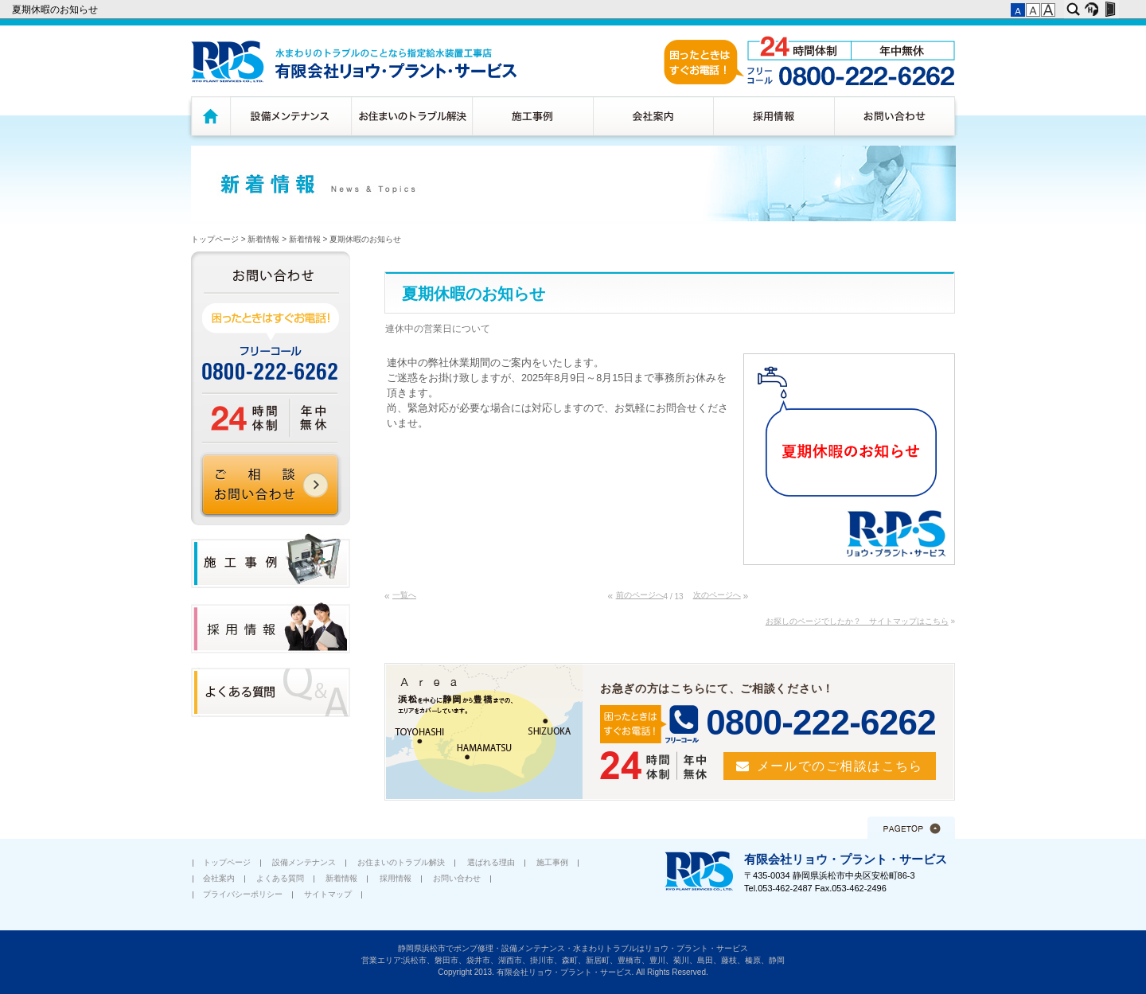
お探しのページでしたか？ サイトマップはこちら (857, 621)
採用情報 (773, 115)
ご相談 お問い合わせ (270, 484)
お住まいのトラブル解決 (411, 115)
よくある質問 (280, 878)
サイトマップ (328, 894)
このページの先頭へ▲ (911, 828)
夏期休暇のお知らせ (56, 9)
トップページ (208, 115)
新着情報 (263, 239)
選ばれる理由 (491, 862)
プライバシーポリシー (243, 894)
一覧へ (404, 595)
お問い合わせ (896, 115)
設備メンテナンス (290, 115)
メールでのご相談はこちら (840, 765)
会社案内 (653, 115)
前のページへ (640, 595)
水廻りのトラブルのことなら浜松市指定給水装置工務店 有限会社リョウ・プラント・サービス (353, 62)
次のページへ (717, 595)
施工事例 (532, 115)
